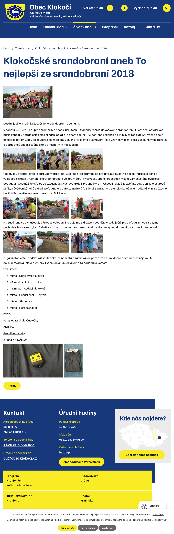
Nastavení (107, 527)
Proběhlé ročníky (14, 333)
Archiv (12, 385)
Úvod (33, 26)
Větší (124, 8)
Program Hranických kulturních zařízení (14, 482)
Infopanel (110, 26)
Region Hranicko (96, 478)
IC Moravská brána (43, 478)
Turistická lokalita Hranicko (69, 480)
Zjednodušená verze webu (82, 462)
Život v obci (82, 26)
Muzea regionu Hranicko (128, 478)
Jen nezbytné (88, 527)
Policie (151, 476)
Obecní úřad (53, 26)
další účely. (158, 514)
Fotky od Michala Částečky (20, 320)
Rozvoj (129, 26)
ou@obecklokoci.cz (20, 458)
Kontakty (152, 26)
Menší (110, 8)
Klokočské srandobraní (50, 48)
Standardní (117, 8)
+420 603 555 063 (19, 444)
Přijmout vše (67, 527)
